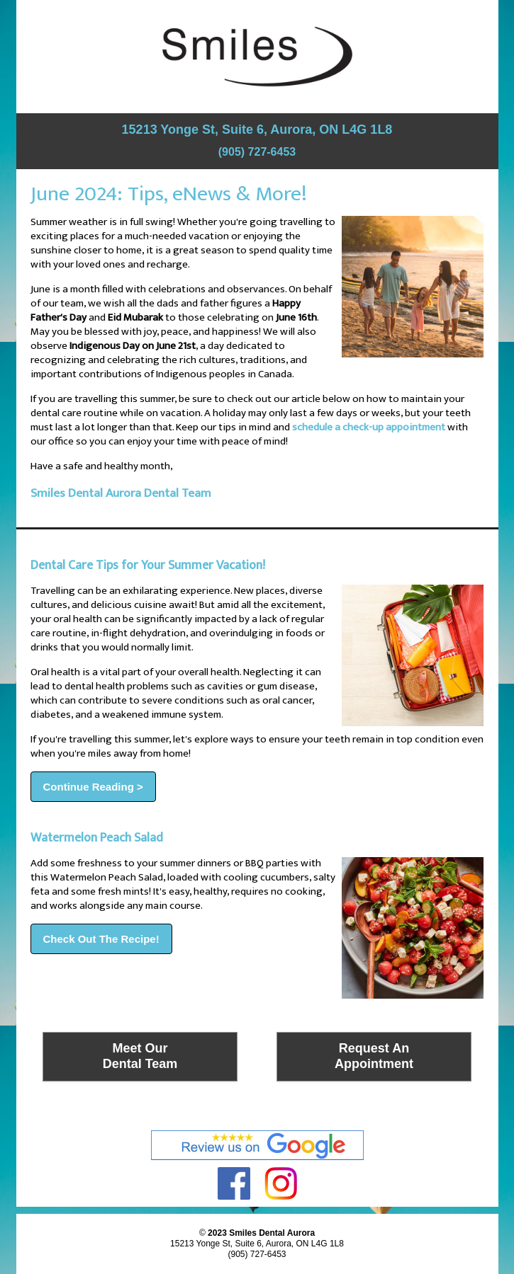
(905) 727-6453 (257, 152)
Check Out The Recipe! (101, 939)
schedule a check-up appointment (368, 427)
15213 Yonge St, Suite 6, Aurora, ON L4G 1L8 (257, 129)
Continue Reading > (93, 787)
